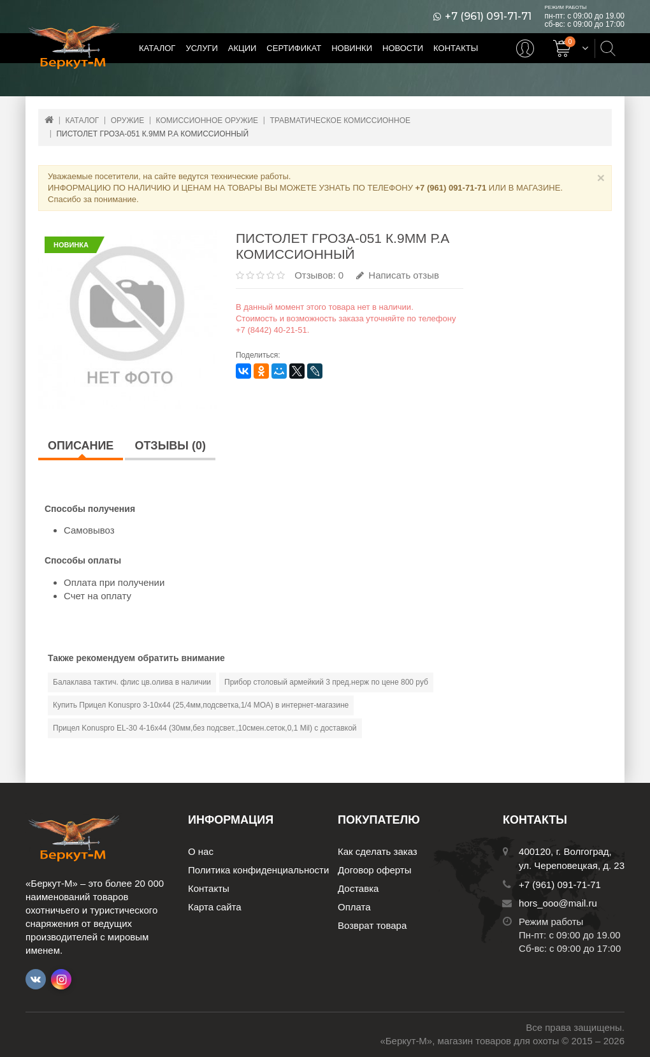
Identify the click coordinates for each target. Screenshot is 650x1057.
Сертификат (293, 48)
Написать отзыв (397, 275)
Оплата (354, 906)
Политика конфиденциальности (258, 869)
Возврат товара (372, 925)
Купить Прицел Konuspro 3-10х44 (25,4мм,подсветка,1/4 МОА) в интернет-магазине (201, 705)
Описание (80, 445)
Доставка (358, 888)
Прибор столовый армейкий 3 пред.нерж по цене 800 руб (326, 682)
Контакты (455, 48)
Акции (242, 48)
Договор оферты (375, 869)
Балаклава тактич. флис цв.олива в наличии (132, 682)
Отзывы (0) (170, 445)
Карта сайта (215, 906)
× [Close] (601, 177)
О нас (200, 851)
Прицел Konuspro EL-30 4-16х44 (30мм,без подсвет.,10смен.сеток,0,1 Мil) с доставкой (205, 728)
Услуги (201, 48)
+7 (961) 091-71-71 (488, 16)
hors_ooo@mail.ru (558, 903)
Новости (402, 48)
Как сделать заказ (377, 851)
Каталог (157, 48)
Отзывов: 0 (318, 275)
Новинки (351, 48)
